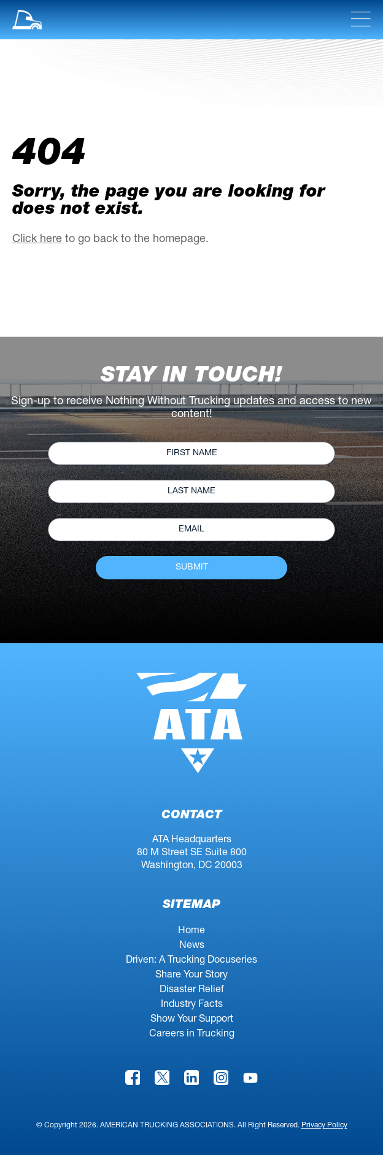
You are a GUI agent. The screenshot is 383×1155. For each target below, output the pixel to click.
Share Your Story (191, 976)
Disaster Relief (192, 990)
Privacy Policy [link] (324, 1125)
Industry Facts (192, 1005)
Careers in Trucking (191, 1035)
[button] (27, 19)
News (191, 946)
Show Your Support (191, 1020)
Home (191, 931)
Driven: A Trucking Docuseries (191, 961)
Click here (37, 239)
